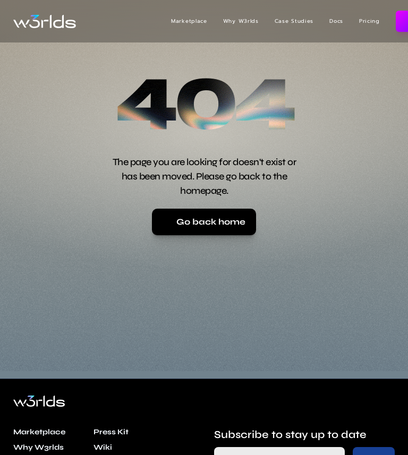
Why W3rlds (241, 21)
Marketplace (189, 21)
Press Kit (111, 431)
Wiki (103, 447)
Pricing (369, 21)
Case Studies (294, 21)
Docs (336, 21)
